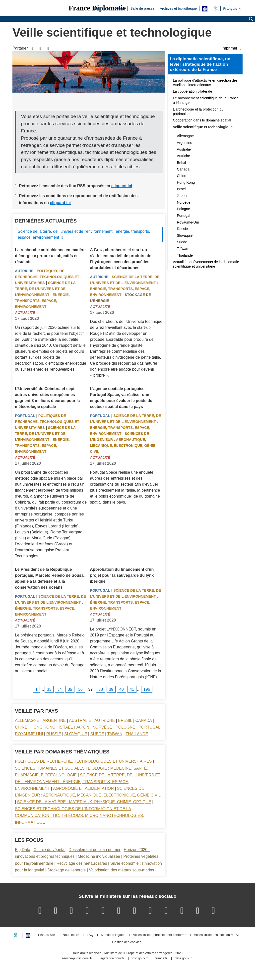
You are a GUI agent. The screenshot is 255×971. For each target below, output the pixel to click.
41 (132, 689)
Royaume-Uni (29, 734)
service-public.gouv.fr (77, 958)
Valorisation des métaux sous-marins (121, 870)
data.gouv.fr (183, 958)
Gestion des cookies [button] (126, 942)
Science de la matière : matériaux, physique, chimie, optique (84, 802)
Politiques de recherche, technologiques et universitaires (47, 277)
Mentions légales (113, 935)
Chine (21, 727)
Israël (65, 727)
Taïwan (114, 734)
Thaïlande (137, 734)
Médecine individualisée (99, 856)
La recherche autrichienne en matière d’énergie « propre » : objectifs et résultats (50, 256)
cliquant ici (121, 186)
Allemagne (27, 720)
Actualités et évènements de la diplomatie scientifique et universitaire (206, 264)
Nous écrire (71, 935)
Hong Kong (43, 727)
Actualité (25, 313)
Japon (82, 727)
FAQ (90, 935)
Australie (80, 720)
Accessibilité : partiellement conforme (160, 935)
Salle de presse (142, 8)
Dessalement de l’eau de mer (95, 850)
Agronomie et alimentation (83, 788)
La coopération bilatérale (192, 91)
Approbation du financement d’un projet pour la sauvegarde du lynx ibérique (122, 575)
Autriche (24, 271)
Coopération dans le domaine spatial (202, 120)
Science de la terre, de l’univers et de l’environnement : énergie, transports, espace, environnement (84, 234)
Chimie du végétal (49, 850)
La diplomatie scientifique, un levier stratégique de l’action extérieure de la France (200, 64)
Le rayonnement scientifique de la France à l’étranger (206, 100)
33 (49, 689)
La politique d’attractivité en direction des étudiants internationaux (205, 82)
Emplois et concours (109, 8)
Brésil (125, 720)
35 (70, 689)
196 (146, 689)
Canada (143, 720)
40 (121, 689)
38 (100, 689)
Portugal (25, 416)
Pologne (125, 727)
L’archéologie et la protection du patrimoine (198, 111)
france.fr (161, 958)
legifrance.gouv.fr (112, 958)
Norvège (102, 727)
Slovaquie (75, 734)
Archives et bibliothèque (178, 8)
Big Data (22, 850)
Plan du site (46, 935)
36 (80, 689)
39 (111, 689)
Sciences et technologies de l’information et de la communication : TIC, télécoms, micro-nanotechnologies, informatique (79, 815)
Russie (53, 734)
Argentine (54, 720)
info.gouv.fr (140, 958)
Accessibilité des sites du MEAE (217, 935)
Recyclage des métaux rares (82, 863)
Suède (97, 734)
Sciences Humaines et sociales (50, 768)
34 (59, 689)
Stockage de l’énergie (66, 870)
